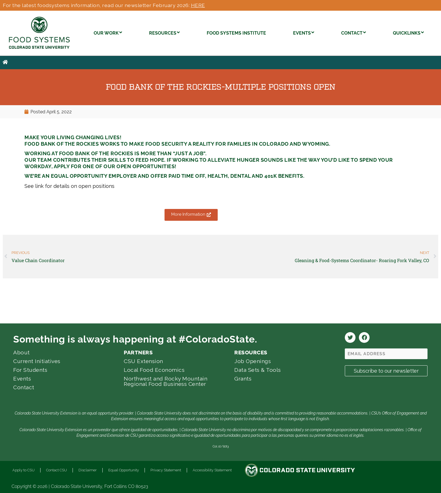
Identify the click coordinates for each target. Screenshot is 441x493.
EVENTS (303, 32)
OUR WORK (108, 32)
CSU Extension (143, 361)
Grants (242, 378)
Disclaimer (87, 470)
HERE (198, 5)
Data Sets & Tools (257, 370)
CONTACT (353, 32)
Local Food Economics (154, 370)
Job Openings (252, 361)
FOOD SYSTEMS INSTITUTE (236, 33)
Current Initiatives (36, 361)
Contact (23, 387)
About (21, 352)
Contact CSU (56, 470)
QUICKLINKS (408, 32)
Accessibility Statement (212, 470)
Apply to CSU (23, 470)
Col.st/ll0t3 (221, 446)
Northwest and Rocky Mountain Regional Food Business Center (165, 381)
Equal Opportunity (123, 470)
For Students (30, 370)
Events (22, 378)
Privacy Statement (165, 470)
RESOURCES (164, 32)
